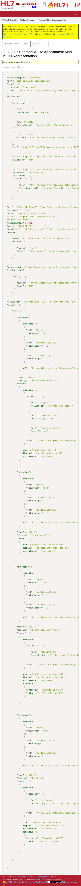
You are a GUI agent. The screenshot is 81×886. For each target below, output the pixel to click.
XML (26, 44)
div (12, 90)
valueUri (23, 137)
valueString (24, 125)
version (12, 210)
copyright (13, 301)
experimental (15, 222)
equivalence (29, 456)
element (17, 311)
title (11, 216)
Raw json (5, 67)
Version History (39, 881)
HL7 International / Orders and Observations (30, 876)
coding (16, 276)
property (32, 689)
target (21, 383)
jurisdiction (15, 270)
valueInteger (34, 345)
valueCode (23, 112)
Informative (25, 62)
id (9, 81)
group (11, 304)
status (14, 87)
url (20, 109)
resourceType (15, 77)
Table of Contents (15, 881)
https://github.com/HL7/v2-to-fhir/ (16, 34)
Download (15, 67)
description (14, 266)
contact (12, 232)
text (10, 84)
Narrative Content (12, 44)
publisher (13, 229)
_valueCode (19, 175)
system (21, 248)
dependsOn (28, 683)
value (21, 251)
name (10, 213)
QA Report (27, 881)
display (22, 380)
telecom (17, 241)
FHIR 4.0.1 (37, 879)
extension (13, 96)
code (20, 285)
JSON (35, 44)
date (10, 226)
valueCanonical (28, 188)
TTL (44, 44)
